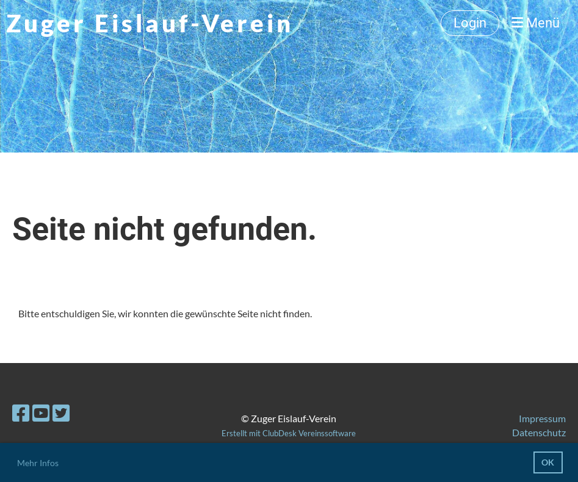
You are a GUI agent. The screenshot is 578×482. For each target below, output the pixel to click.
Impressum (542, 418)
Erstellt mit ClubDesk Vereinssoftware (289, 433)
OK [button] (547, 462)
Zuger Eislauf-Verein (150, 23)
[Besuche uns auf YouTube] (40, 413)
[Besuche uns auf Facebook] (20, 413)
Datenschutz (539, 432)
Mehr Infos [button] (38, 463)
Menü (535, 23)
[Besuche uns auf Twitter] (61, 413)
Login (469, 23)
